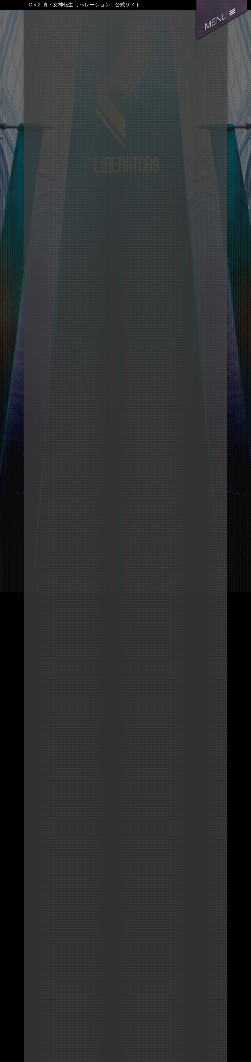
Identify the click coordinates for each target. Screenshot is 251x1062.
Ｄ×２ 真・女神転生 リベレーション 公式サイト (84, 4)
